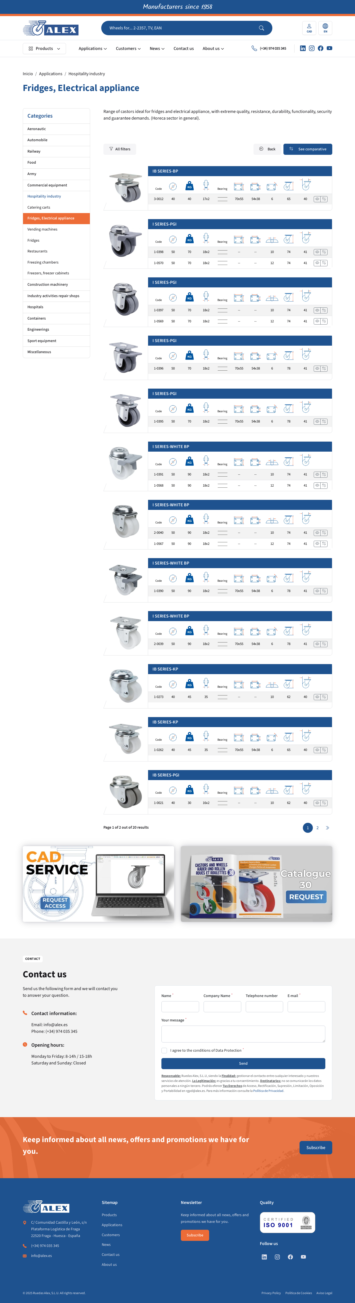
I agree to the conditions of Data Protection (206, 1050)
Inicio (28, 74)
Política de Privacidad (268, 1091)
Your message (172, 1020)
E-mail (293, 996)
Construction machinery (47, 284)
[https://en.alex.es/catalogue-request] (256, 884)
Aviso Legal (324, 1293)
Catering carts (38, 207)
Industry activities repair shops (53, 296)
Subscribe (315, 1148)
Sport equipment (41, 341)
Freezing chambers (43, 262)
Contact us (184, 48)
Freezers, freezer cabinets (48, 273)
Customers (126, 48)
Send (243, 1063)
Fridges (33, 240)
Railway (33, 151)
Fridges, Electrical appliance (50, 218)
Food (31, 162)
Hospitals (35, 307)
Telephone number (262, 996)
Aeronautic (36, 129)
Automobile (37, 140)
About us (211, 48)
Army (31, 174)
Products (41, 48)
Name (166, 996)
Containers (36, 318)
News (155, 48)
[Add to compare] (324, 199)
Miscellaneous (39, 352)
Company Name (217, 996)
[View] (317, 199)
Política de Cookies (298, 1293)
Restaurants (37, 251)
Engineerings (38, 329)
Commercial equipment (47, 185)
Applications (90, 48)
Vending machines (42, 229)
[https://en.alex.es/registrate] (98, 884)
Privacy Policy (271, 1293)
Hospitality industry (87, 74)
